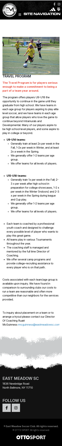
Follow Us (13, 400)
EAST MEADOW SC (20, 378)
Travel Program (16, 76)
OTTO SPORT (22, 430)
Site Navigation (39, 14)
